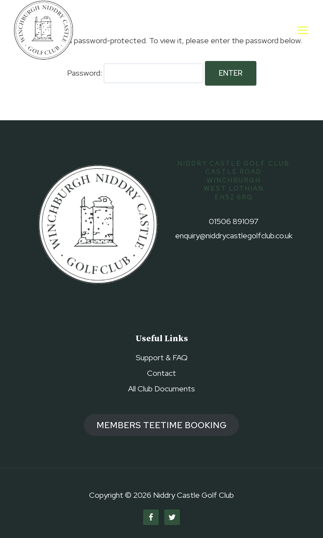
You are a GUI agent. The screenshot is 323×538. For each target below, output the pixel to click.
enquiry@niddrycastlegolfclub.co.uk (233, 235)
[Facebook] (151, 517)
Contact (161, 373)
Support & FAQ (162, 357)
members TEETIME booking (161, 425)
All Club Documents (161, 389)
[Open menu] (302, 30)
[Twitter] (172, 517)
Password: (135, 73)
